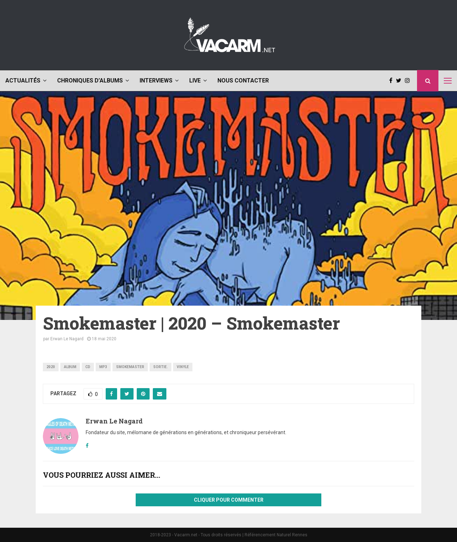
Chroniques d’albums (90, 80)
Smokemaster (130, 367)
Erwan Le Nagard (67, 338)
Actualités (22, 80)
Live (195, 80)
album (70, 367)
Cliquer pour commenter (228, 500)
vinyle (183, 367)
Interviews (156, 80)
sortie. (160, 367)
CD (87, 367)
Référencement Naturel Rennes (276, 534)
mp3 (103, 367)
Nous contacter (243, 80)
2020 (50, 367)
